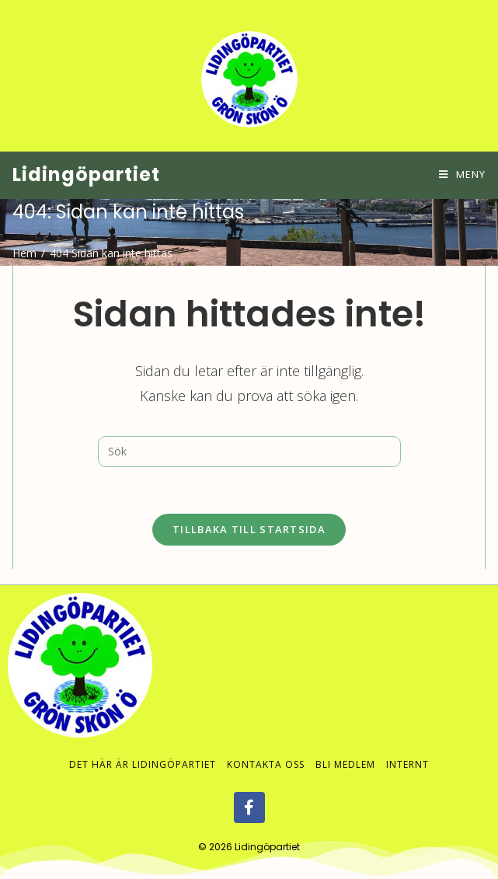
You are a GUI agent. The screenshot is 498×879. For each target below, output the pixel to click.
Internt (407, 748)
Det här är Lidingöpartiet (142, 748)
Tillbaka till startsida (249, 529)
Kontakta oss (266, 748)
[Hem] (24, 253)
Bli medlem (345, 748)
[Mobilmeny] (462, 174)
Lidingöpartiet (86, 174)
